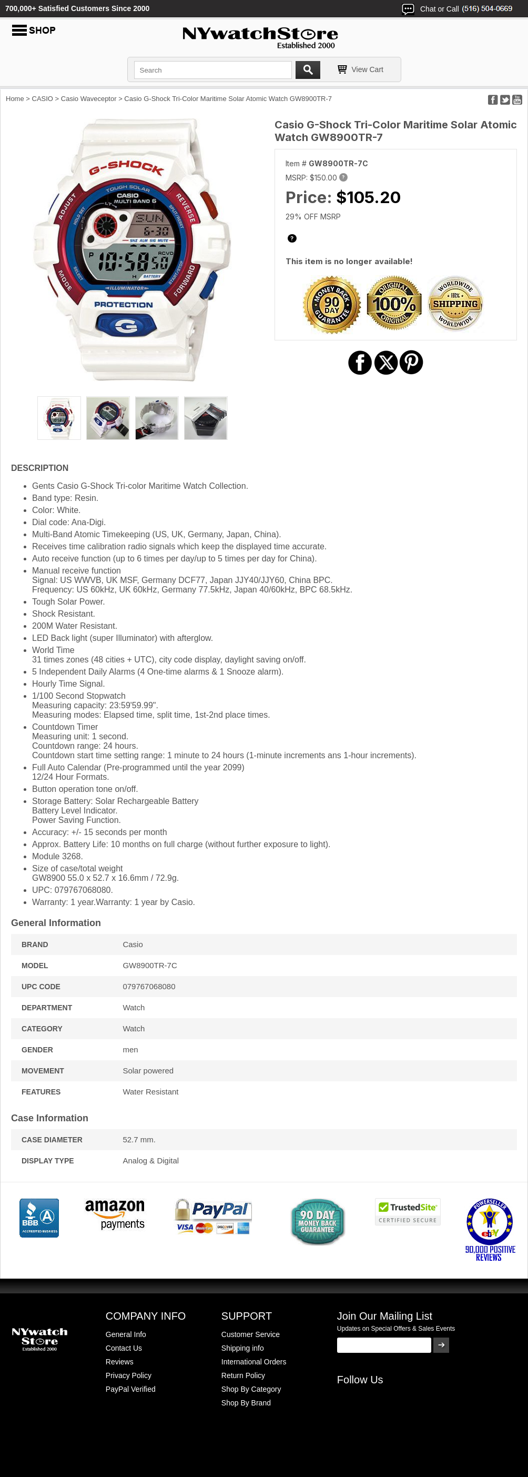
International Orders (254, 1362)
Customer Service (250, 1334)
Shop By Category (251, 1389)
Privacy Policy (128, 1375)
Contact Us (124, 1348)
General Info (126, 1334)
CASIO (42, 99)
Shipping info (242, 1348)
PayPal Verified (131, 1389)
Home (15, 99)
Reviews (120, 1362)
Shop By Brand (246, 1403)
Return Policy (243, 1375)
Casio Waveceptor (89, 99)
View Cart (367, 69)
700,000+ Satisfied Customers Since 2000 (77, 8)
